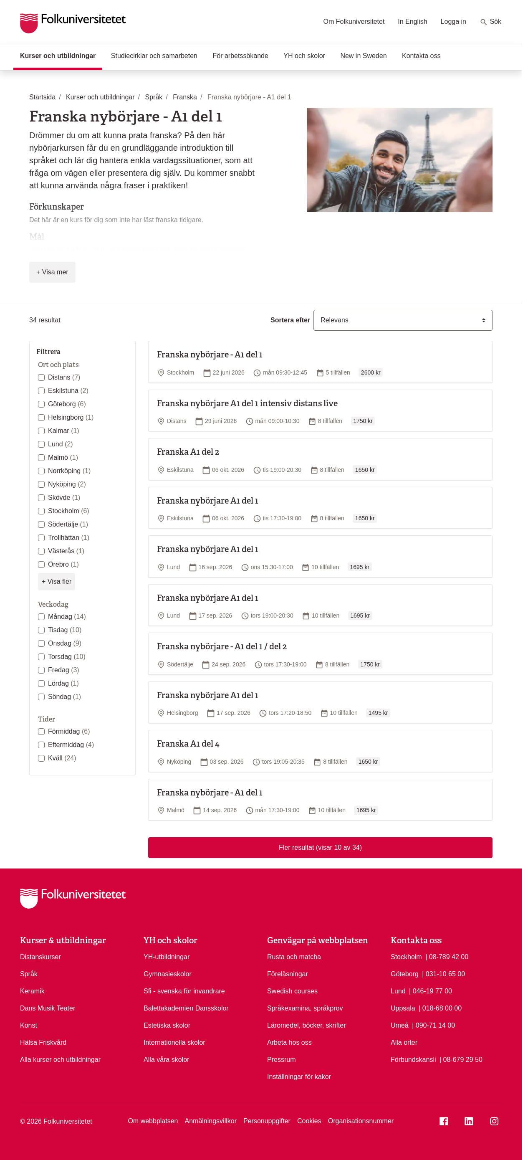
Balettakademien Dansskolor (186, 1008)
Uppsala (403, 1008)
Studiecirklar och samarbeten (154, 55)
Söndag (64, 696)
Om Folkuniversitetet (354, 21)
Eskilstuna (68, 390)
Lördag (63, 683)
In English (412, 21)
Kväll (62, 758)
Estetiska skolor (167, 1025)
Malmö (63, 457)
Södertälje (68, 524)
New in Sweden (363, 55)
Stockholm (68, 510)
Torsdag (67, 656)
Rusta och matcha (294, 956)
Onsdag (64, 643)
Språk (29, 974)
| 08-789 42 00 (446, 956)
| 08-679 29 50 (461, 1059)
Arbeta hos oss (289, 1042)
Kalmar (63, 430)
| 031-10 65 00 (443, 973)
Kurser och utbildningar (61, 55)
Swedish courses (292, 991)
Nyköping (67, 484)
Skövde (64, 497)
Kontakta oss (421, 55)
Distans (64, 377)
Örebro (63, 564)
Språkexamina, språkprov (305, 1008)
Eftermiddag (71, 744)
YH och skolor (304, 55)
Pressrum (281, 1059)
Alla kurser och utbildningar (60, 1059)
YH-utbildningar (166, 956)
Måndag (67, 616)
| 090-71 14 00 (433, 1025)
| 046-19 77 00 (430, 990)
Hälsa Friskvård (43, 1042)
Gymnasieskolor (168, 974)
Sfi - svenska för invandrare (184, 991)
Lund (60, 444)
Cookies (309, 1121)
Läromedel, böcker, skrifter (306, 1025)
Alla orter (404, 1042)
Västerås (66, 551)
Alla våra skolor (166, 1059)
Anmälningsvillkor (210, 1121)
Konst (28, 1025)
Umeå (400, 1025)
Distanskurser (40, 956)
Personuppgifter (267, 1121)
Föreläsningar (287, 974)
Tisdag (64, 629)
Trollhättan (68, 537)
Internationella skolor (174, 1042)
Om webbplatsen (153, 1121)
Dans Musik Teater (47, 1008)
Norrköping (69, 470)
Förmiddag (69, 731)
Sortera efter (290, 320)
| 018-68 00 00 (440, 1007)
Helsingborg (70, 417)
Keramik (32, 991)
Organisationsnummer (361, 1121)
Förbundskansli (413, 1059)
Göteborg (67, 404)
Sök (490, 22)
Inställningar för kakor (299, 1076)
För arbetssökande (240, 55)
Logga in (453, 21)
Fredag (63, 670)
